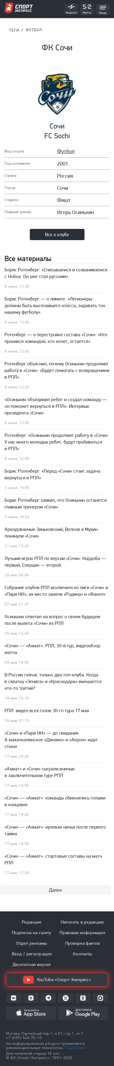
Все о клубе (57, 234)
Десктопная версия (31, 964)
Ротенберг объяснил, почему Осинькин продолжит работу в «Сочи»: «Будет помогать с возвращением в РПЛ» (57, 370)
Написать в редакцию (82, 922)
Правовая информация (82, 932)
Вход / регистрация (31, 954)
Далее (55, 890)
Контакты (82, 954)
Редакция (31, 922)
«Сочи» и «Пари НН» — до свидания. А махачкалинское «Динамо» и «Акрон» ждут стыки (51, 739)
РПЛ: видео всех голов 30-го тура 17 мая (47, 710)
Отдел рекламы (31, 943)
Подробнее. (75, 1047)
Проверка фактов (82, 943)
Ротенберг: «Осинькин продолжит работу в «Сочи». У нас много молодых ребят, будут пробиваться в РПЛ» (57, 441)
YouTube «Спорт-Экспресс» (57, 980)
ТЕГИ (14, 30)
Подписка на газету (31, 932)
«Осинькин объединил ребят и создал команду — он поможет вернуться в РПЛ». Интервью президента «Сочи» (56, 406)
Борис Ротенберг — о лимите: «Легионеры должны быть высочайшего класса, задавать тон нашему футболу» (55, 305)
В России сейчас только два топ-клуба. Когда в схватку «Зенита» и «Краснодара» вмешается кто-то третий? (53, 681)
